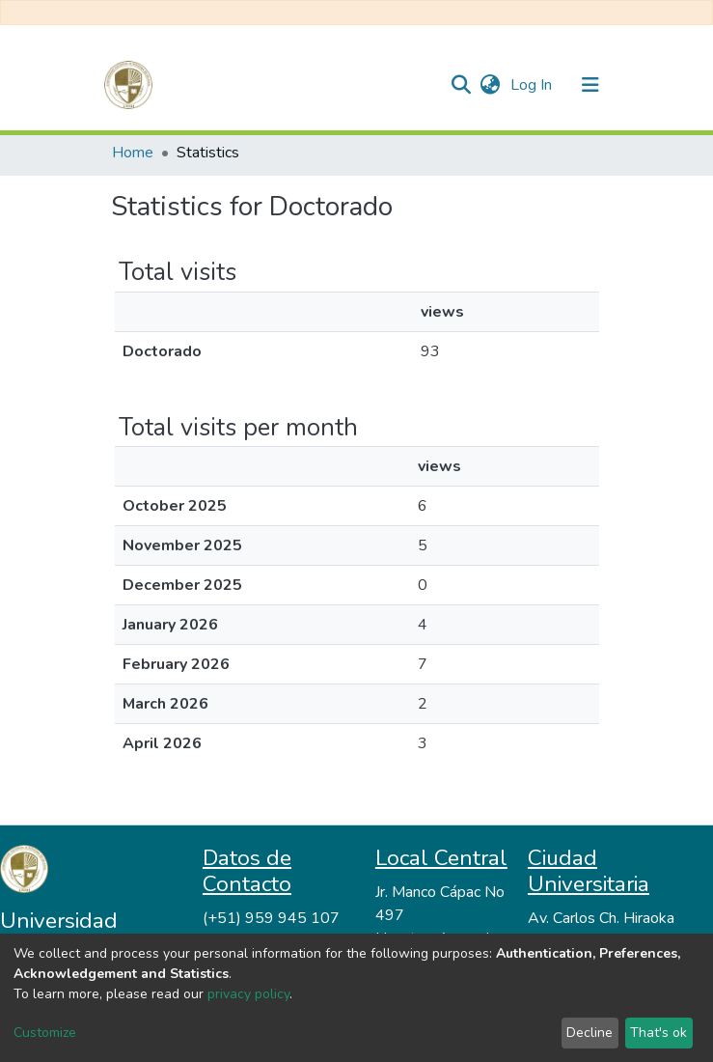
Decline (589, 1032)
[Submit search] (462, 85)
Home (132, 152)
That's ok (658, 1032)
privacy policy (248, 994)
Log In (533, 85)
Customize (45, 1032)
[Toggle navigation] (590, 85)
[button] (491, 85)
